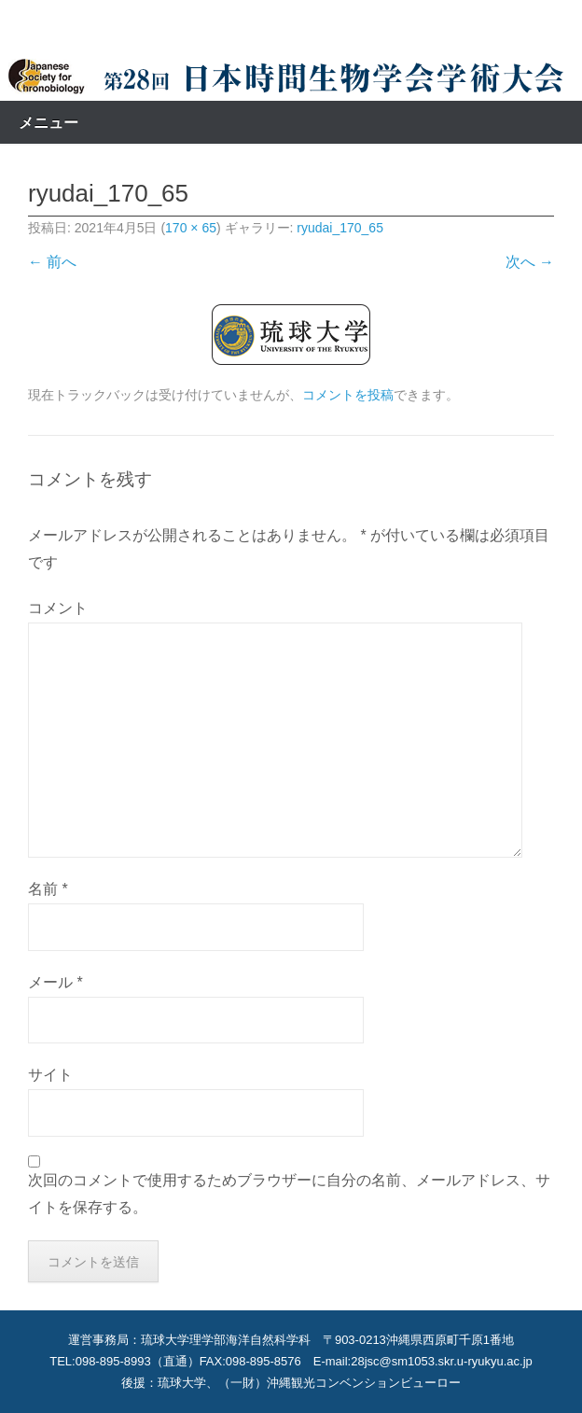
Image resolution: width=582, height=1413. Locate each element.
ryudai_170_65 (340, 227)
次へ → (530, 262)
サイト (50, 1075)
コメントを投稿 (348, 394)
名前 (48, 889)
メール (55, 982)
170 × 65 (190, 227)
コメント (58, 608)
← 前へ (52, 262)
